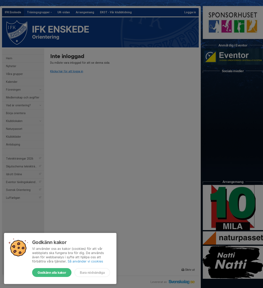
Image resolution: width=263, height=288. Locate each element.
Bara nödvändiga (92, 273)
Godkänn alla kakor (52, 273)
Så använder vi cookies (85, 261)
